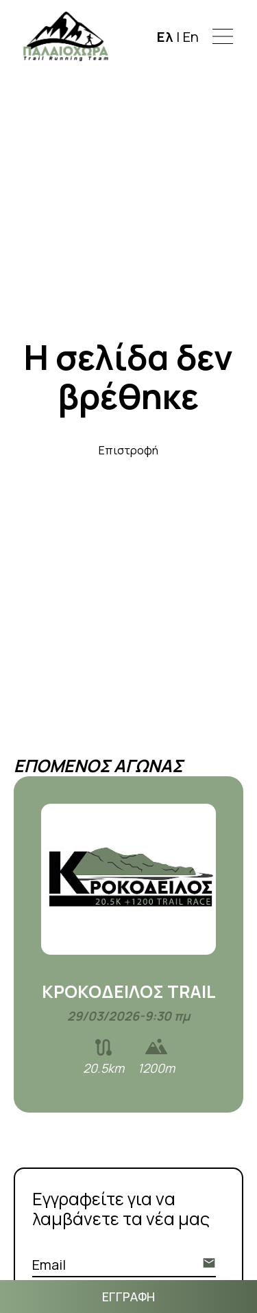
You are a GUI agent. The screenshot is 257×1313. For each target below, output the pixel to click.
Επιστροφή (128, 450)
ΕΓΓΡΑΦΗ (128, 1296)
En (191, 36)
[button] (223, 36)
